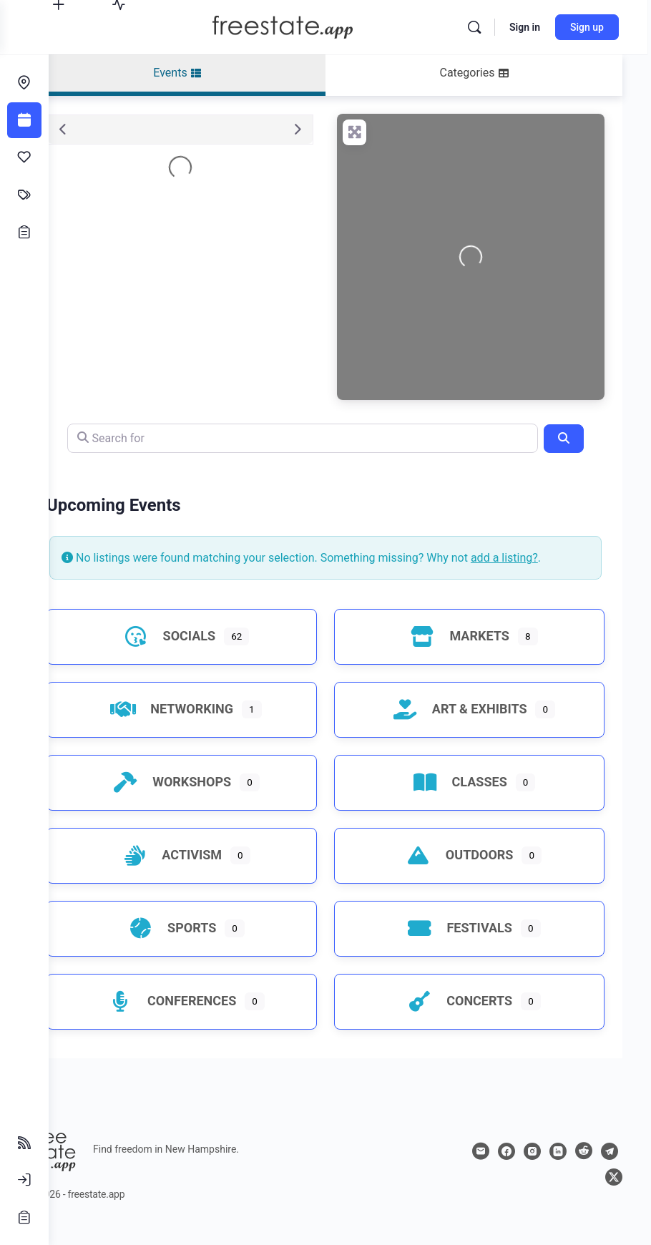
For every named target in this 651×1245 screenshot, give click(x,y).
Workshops (204, 801)
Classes (467, 801)
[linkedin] (583, 1170)
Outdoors (467, 874)
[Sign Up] (24, 1217)
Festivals (467, 946)
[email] (506, 1170)
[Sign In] (24, 1180)
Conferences (204, 1019)
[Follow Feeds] (24, 1143)
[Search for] (327, 438)
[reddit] (609, 1170)
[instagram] (558, 1170)
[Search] (478, 27)
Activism (204, 874)
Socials (202, 655)
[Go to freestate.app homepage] (304, 26)
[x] (613, 1196)
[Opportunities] (24, 232)
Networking (204, 728)
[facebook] (532, 1170)
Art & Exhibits (467, 728)
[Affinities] (24, 157)
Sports (204, 946)
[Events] (24, 120)
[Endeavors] (24, 83)
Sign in (528, 27)
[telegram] (588, 1196)
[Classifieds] (24, 195)
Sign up (590, 27)
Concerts (467, 1019)
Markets (467, 655)
